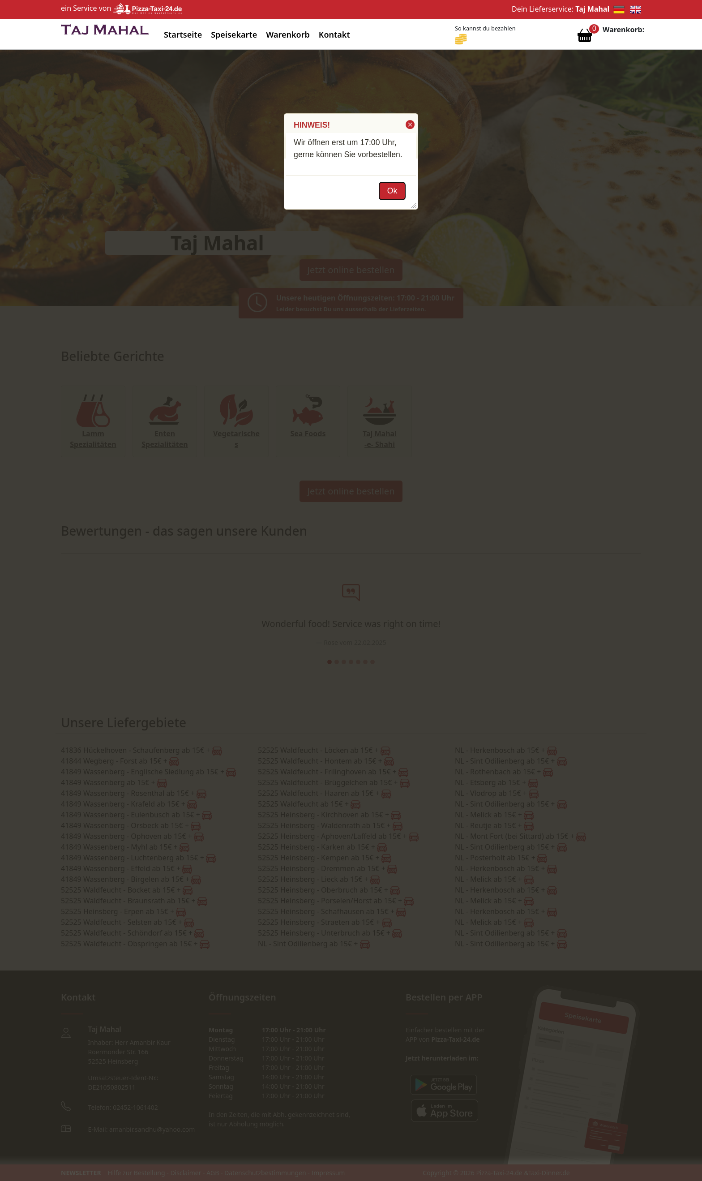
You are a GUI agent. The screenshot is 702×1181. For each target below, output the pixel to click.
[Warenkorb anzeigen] (585, 38)
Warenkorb (288, 34)
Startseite (183, 34)
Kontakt (334, 34)
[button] (409, 124)
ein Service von (121, 8)
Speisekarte (234, 34)
